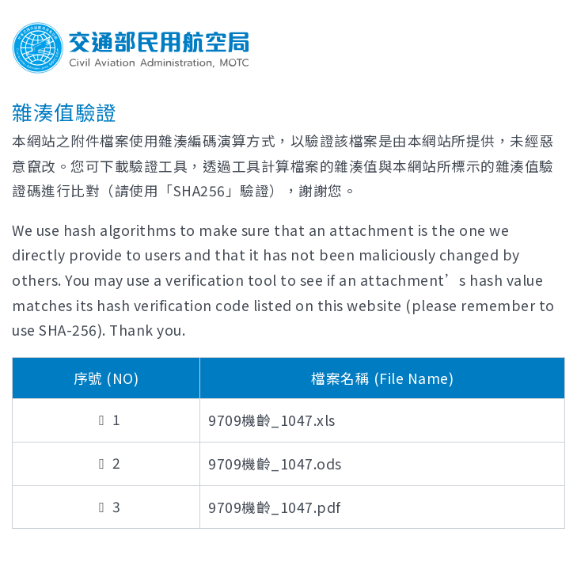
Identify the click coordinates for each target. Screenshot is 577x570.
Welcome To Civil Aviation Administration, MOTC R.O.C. (130, 48)
